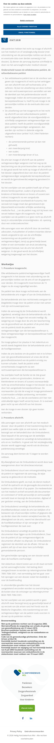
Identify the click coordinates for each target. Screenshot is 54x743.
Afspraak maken (27, 708)
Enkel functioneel (27, 32)
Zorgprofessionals (27, 691)
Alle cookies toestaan (27, 26)
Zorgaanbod (27, 695)
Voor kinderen (27, 699)
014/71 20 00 (15, 40)
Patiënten (27, 683)
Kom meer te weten (29, 14)
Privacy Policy (16, 731)
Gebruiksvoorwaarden (34, 731)
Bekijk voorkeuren (27, 20)
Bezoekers (27, 687)
